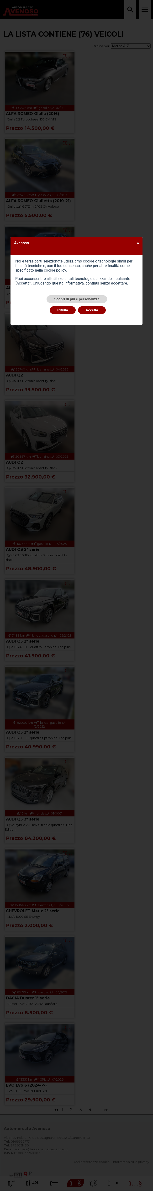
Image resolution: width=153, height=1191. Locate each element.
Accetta (92, 310)
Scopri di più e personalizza (77, 299)
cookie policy (55, 270)
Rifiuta (62, 310)
